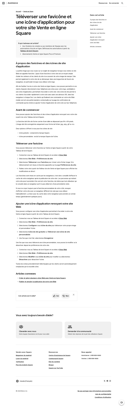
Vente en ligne (28, 11)
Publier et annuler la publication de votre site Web (37, 282)
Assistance (13, 3)
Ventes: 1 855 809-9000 (89, 358)
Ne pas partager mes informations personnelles (94, 391)
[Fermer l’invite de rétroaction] (73, 294)
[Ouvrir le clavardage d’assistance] (121, 402)
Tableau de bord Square (29, 51)
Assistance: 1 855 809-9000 (91, 355)
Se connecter (114, 3)
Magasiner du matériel (24, 355)
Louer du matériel (22, 358)
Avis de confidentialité (103, 394)
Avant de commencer (96, 29)
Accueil (18, 11)
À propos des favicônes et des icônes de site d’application (98, 22)
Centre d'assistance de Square (59, 355)
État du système (54, 362)
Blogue (51, 365)
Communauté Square (56, 358)
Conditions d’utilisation (103, 397)
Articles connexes (95, 46)
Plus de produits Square (24, 365)
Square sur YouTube (56, 368)
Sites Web (63, 155)
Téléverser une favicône (97, 33)
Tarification (20, 362)
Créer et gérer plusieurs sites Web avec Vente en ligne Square (42, 278)
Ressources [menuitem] (103, 3)
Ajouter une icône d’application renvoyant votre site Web (97, 39)
